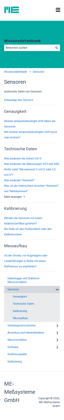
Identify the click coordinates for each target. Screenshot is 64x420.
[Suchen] (56, 48)
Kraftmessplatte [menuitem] (17, 354)
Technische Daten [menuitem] (23, 303)
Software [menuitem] (13, 347)
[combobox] (28, 48)
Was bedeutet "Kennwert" (19, 180)
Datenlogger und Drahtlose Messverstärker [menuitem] (23, 280)
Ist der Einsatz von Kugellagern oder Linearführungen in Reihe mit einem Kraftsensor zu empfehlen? (25, 261)
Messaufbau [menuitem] (20, 318)
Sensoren (38, 71)
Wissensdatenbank (22, 40)
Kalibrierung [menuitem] (20, 311)
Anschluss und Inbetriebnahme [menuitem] (26, 332)
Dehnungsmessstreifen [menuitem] (22, 325)
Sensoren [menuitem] (13, 289)
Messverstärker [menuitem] (17, 339)
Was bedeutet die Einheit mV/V (22, 158)
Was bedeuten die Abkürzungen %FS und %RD (31, 164)
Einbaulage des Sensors (18, 100)
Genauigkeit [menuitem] (20, 296)
